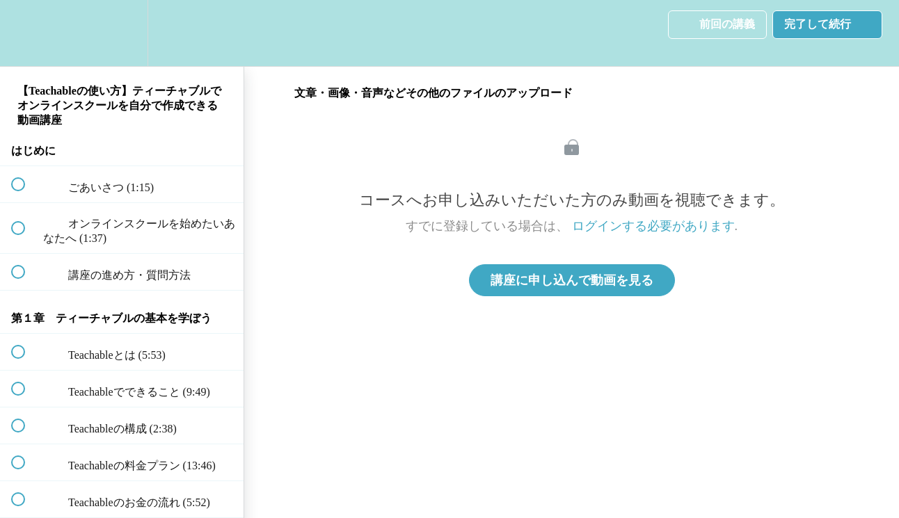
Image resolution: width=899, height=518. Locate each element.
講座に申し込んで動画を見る (572, 280)
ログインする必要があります (653, 226)
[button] (25, 33)
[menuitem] (122, 33)
